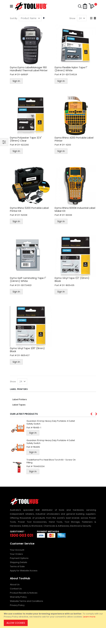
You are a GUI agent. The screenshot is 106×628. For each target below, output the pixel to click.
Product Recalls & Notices (23, 592)
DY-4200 (66, 144)
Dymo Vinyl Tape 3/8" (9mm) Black (27, 349)
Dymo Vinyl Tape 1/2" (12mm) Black (72, 279)
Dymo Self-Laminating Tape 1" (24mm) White (28, 279)
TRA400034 (39, 466)
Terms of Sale (17, 566)
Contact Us (16, 588)
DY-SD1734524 (69, 74)
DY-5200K (22, 215)
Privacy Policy (17, 605)
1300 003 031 (21, 535)
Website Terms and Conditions (26, 601)
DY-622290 (23, 144)
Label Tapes (19, 404)
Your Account (17, 549)
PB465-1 (37, 427)
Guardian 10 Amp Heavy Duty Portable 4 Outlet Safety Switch (50, 422)
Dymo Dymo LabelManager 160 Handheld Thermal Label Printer (29, 69)
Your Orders (16, 554)
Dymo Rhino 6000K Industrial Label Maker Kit (75, 209)
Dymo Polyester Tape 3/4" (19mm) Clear (26, 139)
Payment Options (19, 558)
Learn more (89, 616)
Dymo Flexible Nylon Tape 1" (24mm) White (71, 69)
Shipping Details (18, 562)
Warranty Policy (18, 597)
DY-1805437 (23, 355)
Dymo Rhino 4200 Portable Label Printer (74, 139)
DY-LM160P (22, 74)
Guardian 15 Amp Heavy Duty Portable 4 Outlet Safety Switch (50, 442)
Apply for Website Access (23, 570)
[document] (53, 619)
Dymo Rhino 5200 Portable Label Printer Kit (29, 209)
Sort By (13, 18)
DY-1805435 (68, 285)
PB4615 (36, 447)
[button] (85, 6)
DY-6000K (67, 215)
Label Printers (19, 399)
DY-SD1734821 (24, 285)
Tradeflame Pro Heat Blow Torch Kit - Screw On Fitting (51, 461)
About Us (15, 584)
